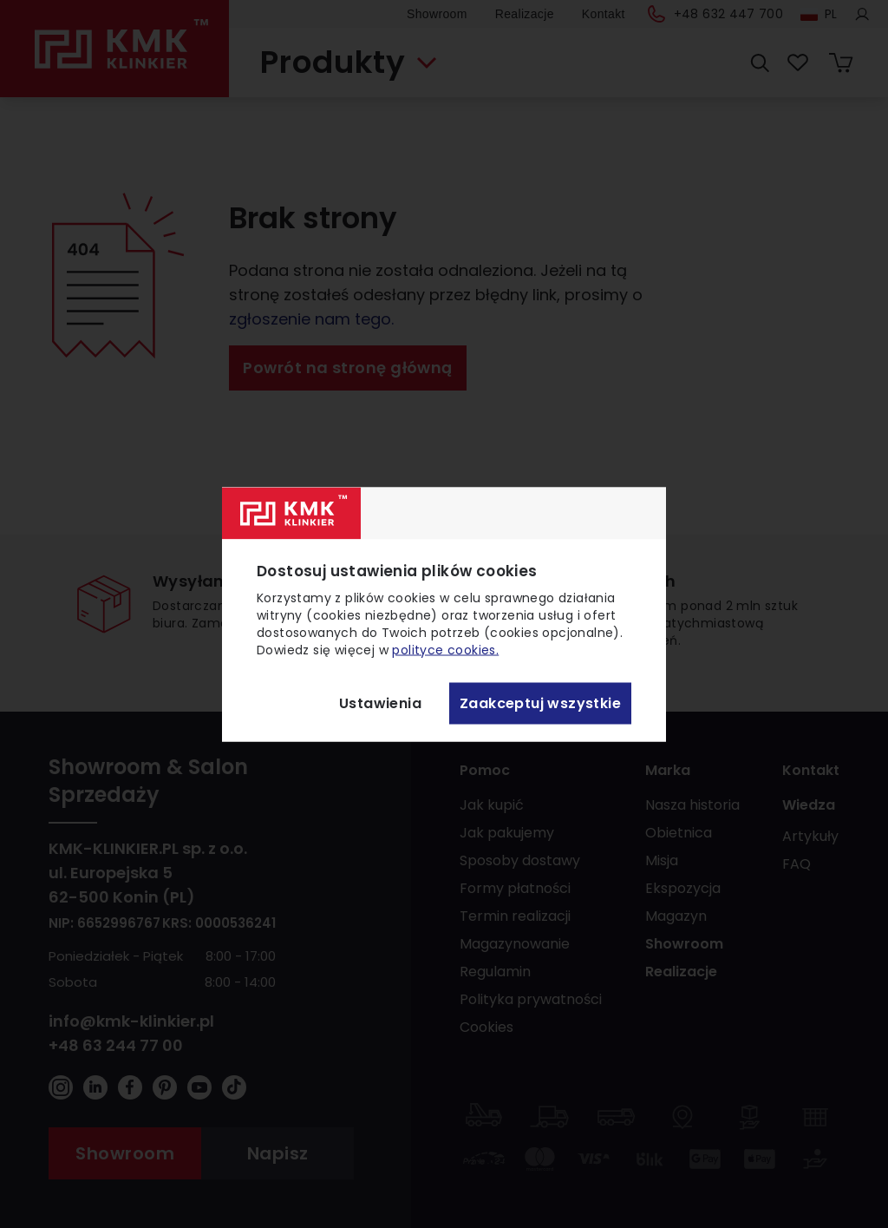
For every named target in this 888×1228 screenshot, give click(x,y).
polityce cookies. (445, 649)
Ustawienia (380, 703)
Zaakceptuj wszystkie (540, 703)
